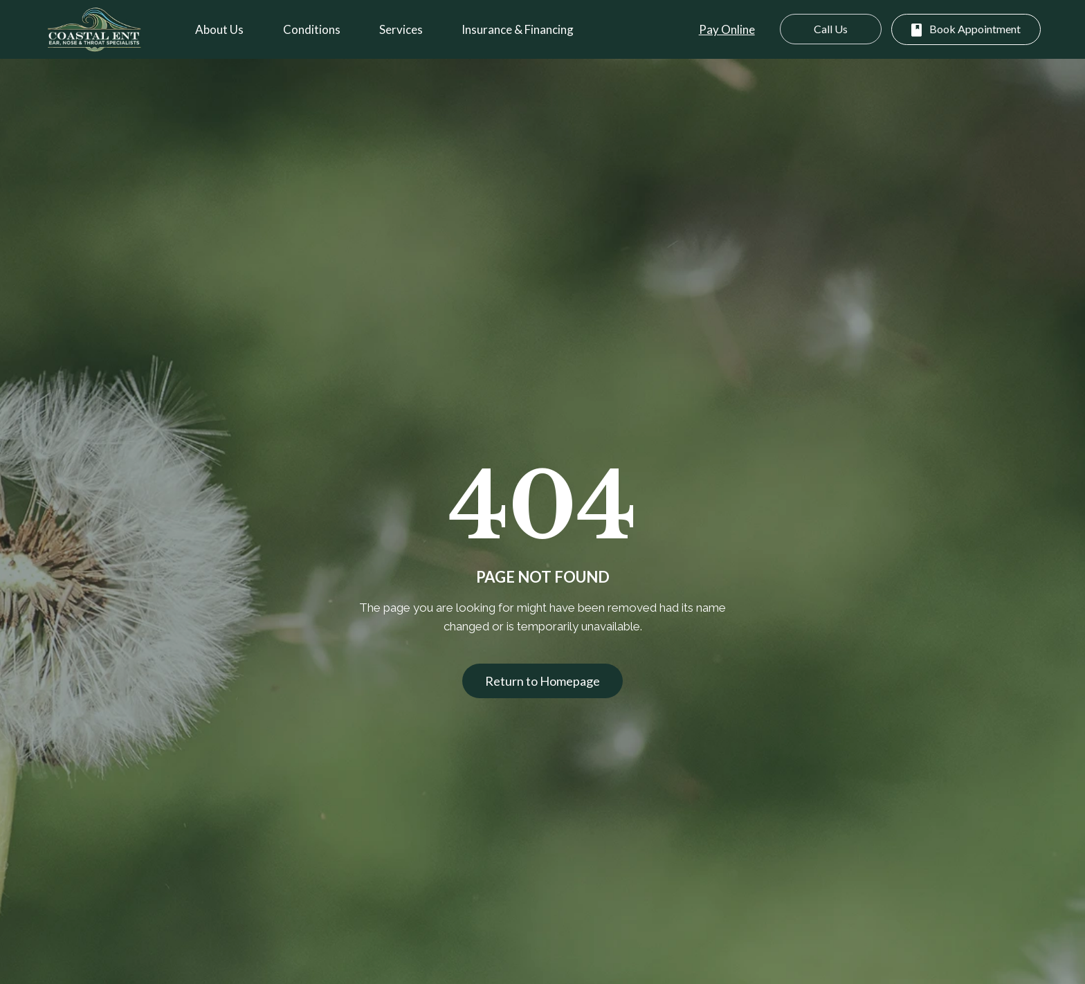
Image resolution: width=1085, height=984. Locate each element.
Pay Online (727, 29)
